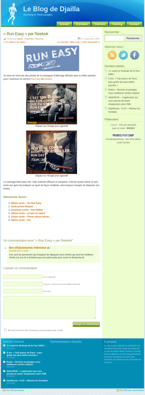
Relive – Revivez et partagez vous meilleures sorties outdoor (23, 363)
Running (39, 39)
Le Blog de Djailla (51, 9)
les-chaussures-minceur (28, 247)
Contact (134, 24)
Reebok (48, 79)
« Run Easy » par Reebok (25, 33)
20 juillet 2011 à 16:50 (18, 251)
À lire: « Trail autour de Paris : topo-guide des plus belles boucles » (123, 82)
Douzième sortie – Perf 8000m (27, 210)
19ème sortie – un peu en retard (28, 213)
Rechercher (133, 38)
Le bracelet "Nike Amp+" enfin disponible (77, 42)
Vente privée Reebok (22, 206)
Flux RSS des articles (15, 390)
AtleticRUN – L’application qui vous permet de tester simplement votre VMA (123, 101)
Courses (100, 24)
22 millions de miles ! (15, 42)
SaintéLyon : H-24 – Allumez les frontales (27, 380)
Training (117, 24)
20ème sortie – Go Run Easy (26, 203)
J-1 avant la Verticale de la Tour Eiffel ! (26, 345)
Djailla (20, 39)
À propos (82, 24)
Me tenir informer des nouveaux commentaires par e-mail (35, 330)
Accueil (64, 24)
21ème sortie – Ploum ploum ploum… (31, 216)
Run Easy (35, 79)
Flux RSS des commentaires (132, 390)
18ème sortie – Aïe (21, 220)
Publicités (29, 39)
